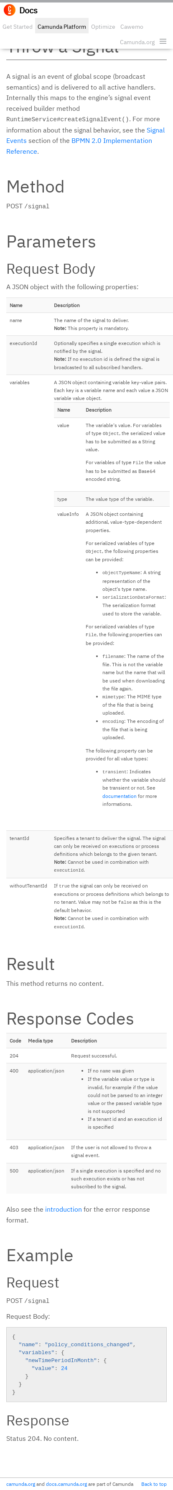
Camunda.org (137, 42)
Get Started (18, 26)
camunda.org (20, 1484)
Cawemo (131, 26)
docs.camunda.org (66, 1484)
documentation (119, 796)
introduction (63, 1209)
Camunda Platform (62, 26)
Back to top (154, 1484)
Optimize (103, 26)
